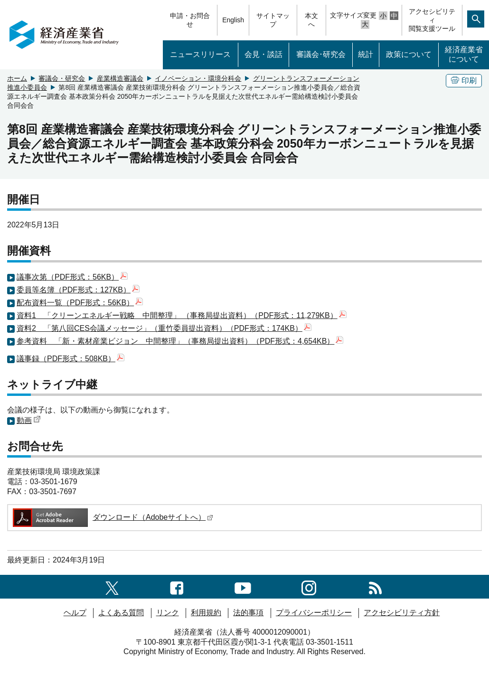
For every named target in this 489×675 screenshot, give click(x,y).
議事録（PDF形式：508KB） (70, 359)
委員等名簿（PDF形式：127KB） (78, 290)
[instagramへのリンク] (309, 586)
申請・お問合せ (190, 20)
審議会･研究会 (321, 54)
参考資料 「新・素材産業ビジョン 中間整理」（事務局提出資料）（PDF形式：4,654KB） (180, 341)
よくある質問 (121, 613)
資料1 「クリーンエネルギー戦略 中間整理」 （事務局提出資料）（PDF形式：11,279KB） (182, 315)
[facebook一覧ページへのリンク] (177, 586)
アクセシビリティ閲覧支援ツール (432, 20)
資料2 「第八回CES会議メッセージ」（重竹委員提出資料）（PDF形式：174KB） (164, 328)
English (233, 20)
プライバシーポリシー (314, 613)
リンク (167, 613)
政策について (409, 54)
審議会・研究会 (61, 78)
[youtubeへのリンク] (243, 586)
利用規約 (206, 613)
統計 (365, 54)
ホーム (17, 78)
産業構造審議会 (120, 78)
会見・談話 (263, 54)
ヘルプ (75, 613)
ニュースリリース (200, 54)
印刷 (464, 80)
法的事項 (248, 613)
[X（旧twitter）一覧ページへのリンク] (112, 586)
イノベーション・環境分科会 (198, 78)
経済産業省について (464, 55)
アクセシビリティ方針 (402, 613)
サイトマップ (273, 20)
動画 (29, 420)
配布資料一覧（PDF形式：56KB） (80, 303)
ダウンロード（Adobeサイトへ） (112, 517)
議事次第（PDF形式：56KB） (72, 277)
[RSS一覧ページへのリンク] (375, 586)
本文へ (311, 20)
